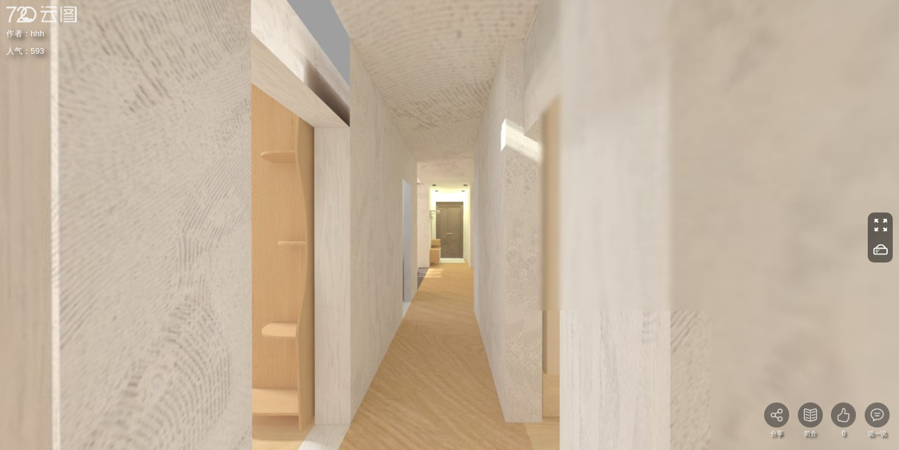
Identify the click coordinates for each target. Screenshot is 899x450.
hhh (37, 33)
